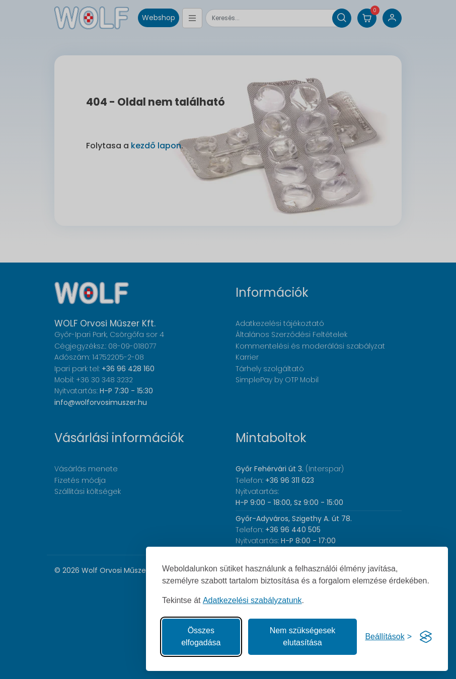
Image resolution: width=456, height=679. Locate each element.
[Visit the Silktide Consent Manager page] (426, 637)
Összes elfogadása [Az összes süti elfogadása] (200, 636)
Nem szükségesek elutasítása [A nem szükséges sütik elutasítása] (303, 636)
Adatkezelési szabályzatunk (252, 600)
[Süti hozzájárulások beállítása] (388, 637)
